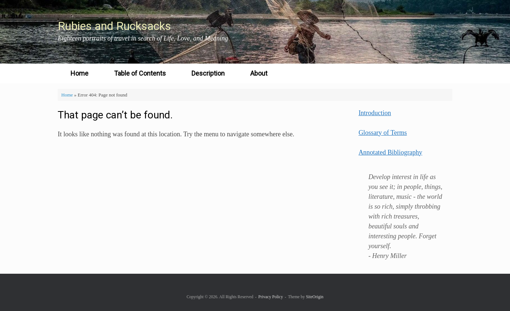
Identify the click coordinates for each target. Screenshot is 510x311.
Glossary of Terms (382, 132)
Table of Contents (140, 73)
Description (208, 73)
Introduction (374, 113)
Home (79, 73)
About (258, 73)
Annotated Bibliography (390, 152)
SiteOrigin (314, 297)
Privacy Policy (270, 297)
